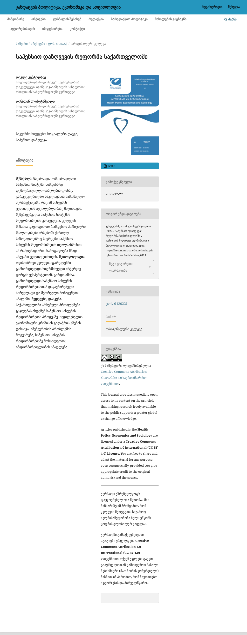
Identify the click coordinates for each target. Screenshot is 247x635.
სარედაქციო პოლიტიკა (129, 19)
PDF (111, 166)
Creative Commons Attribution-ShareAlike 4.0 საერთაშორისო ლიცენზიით (124, 377)
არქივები (38, 19)
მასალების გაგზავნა (170, 19)
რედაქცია (96, 19)
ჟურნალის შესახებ (67, 19)
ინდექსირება (52, 29)
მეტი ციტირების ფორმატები (121, 267)
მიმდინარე (15, 19)
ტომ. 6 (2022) (58, 44)
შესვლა (234, 7)
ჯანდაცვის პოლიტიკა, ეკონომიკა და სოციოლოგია (68, 7)
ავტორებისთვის (22, 29)
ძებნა (230, 19)
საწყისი (22, 44)
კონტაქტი (77, 29)
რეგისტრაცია (212, 7)
